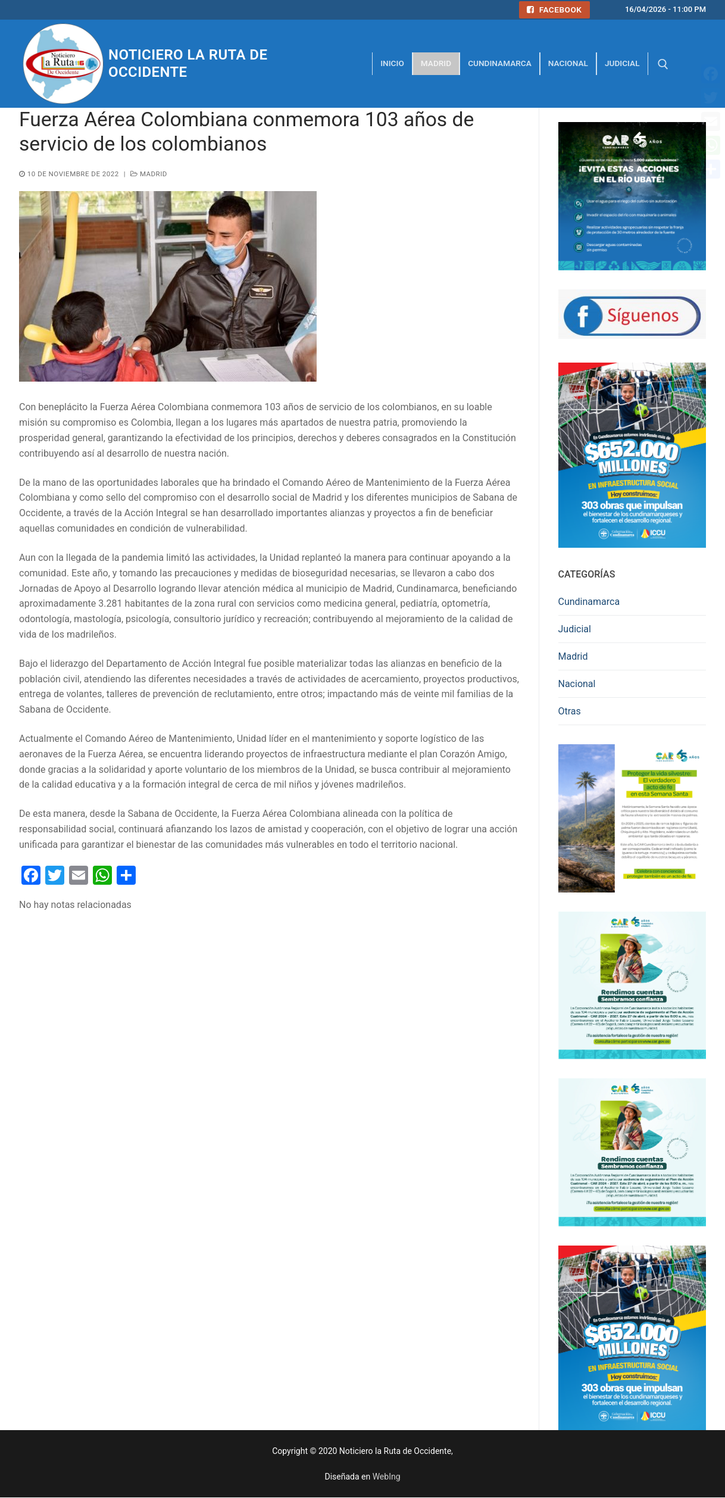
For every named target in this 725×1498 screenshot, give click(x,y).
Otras (569, 711)
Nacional (577, 683)
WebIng (387, 1476)
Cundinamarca (589, 601)
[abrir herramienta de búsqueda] (663, 64)
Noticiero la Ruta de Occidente (187, 63)
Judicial (574, 629)
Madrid (148, 174)
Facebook (554, 9)
